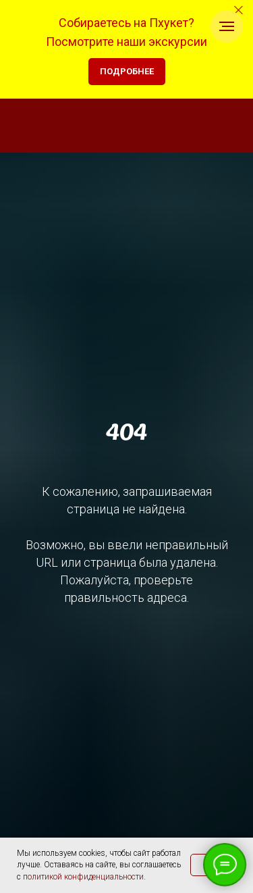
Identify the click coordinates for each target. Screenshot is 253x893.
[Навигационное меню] (226, 26)
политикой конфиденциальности (83, 877)
